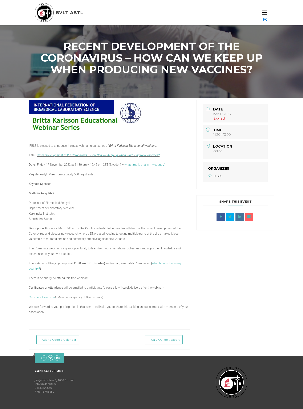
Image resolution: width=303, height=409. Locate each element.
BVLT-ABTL (69, 12)
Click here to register (42, 297)
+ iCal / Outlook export (159, 340)
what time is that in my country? (145, 164)
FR (265, 19)
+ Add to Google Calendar (63, 340)
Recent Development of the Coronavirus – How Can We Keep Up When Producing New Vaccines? (98, 155)
